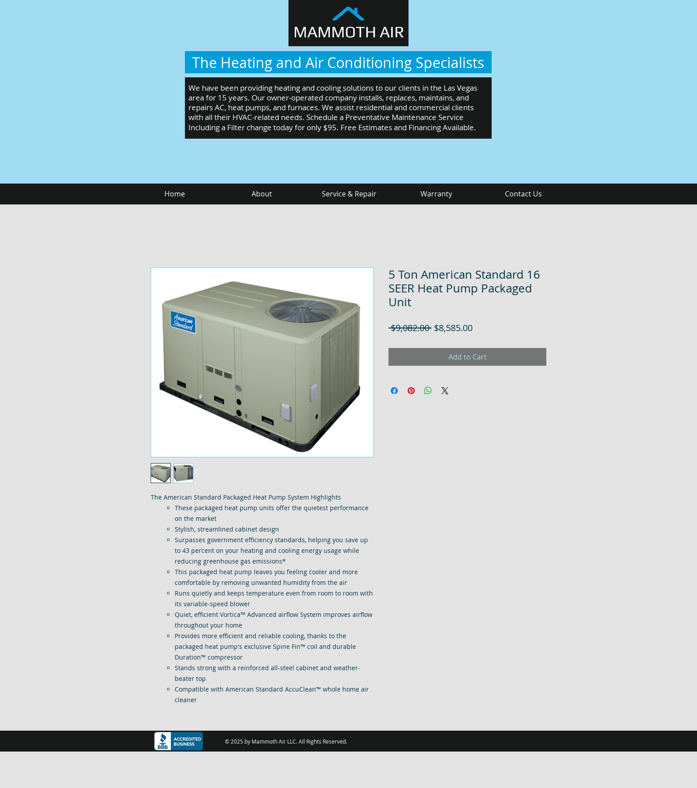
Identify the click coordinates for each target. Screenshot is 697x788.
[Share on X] (445, 390)
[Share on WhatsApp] (428, 390)
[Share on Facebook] (394, 390)
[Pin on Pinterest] (411, 390)
